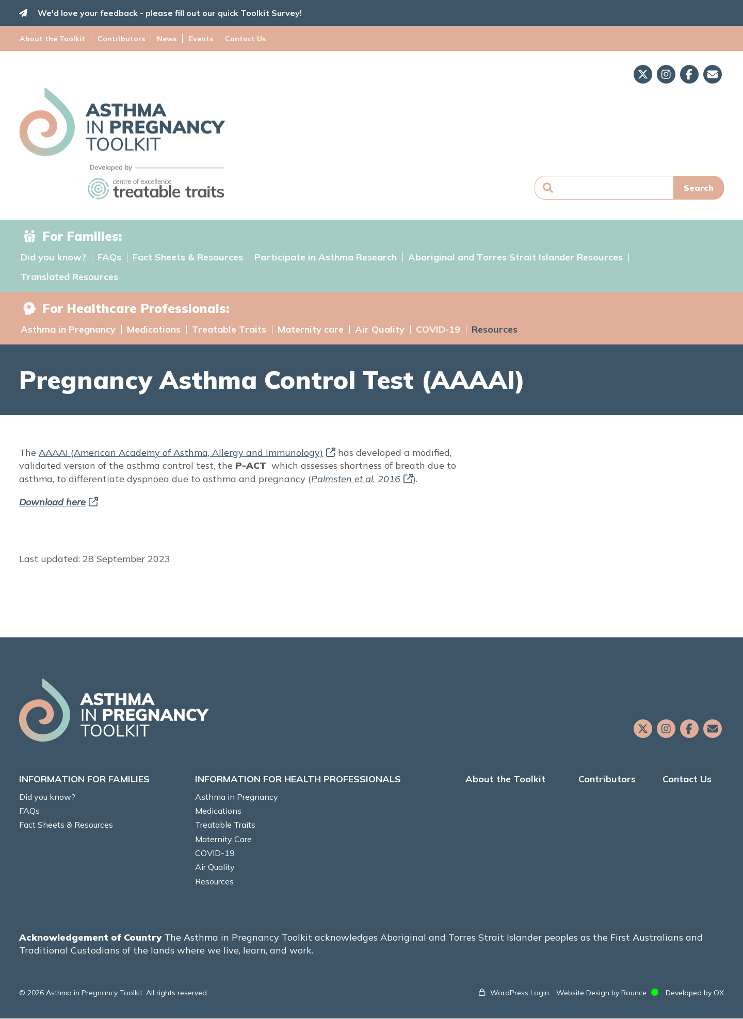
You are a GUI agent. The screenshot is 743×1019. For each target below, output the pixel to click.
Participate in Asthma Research (325, 257)
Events (198, 38)
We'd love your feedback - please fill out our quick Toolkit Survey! (171, 13)
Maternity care (311, 329)
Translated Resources (69, 277)
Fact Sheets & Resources (188, 257)
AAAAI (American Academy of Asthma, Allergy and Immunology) (188, 452)
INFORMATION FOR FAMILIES (86, 779)
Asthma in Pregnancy (68, 329)
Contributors (120, 38)
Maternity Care (224, 839)
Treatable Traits (229, 329)
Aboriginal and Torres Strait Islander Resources (515, 257)
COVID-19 (438, 329)
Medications (154, 329)
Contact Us (241, 38)
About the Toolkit (53, 38)
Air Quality (380, 329)
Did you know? (53, 257)
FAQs (109, 257)
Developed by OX (693, 992)
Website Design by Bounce (600, 992)
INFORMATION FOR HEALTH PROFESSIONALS (299, 779)
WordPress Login (518, 992)
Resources (495, 329)
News (165, 38)
